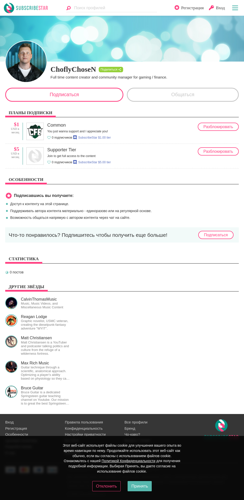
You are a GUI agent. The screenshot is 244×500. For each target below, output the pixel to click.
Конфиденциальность (84, 428)
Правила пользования (84, 422)
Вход (9, 422)
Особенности (16, 434)
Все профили (135, 422)
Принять (139, 486)
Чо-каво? (132, 434)
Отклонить (106, 486)
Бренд (129, 428)
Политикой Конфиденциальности (128, 461)
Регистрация (16, 428)
